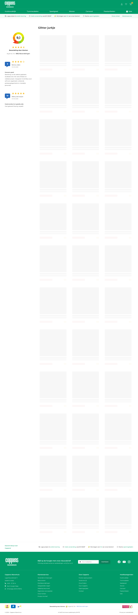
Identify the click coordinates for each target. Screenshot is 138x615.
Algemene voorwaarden (45, 591)
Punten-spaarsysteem (85, 578)
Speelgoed (54, 11)
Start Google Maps (12, 586)
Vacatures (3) (83, 580)
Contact (81, 591)
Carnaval (89, 11)
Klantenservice (127, 16)
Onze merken (42, 593)
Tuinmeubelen (33, 11)
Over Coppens (83, 586)
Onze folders (83, 583)
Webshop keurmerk (44, 588)
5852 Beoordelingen (23, 53)
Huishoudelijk (10, 11)
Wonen (72, 11)
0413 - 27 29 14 (11, 583)
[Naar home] (10, 2)
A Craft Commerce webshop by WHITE (69, 612)
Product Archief (42, 596)
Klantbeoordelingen (44, 583)
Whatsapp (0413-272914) (14, 589)
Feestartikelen (109, 11)
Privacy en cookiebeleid (126, 612)
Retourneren (41, 580)
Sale (129, 11)
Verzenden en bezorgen (45, 578)
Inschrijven (105, 562)
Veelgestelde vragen (44, 586)
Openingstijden (83, 588)
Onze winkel (116, 16)
